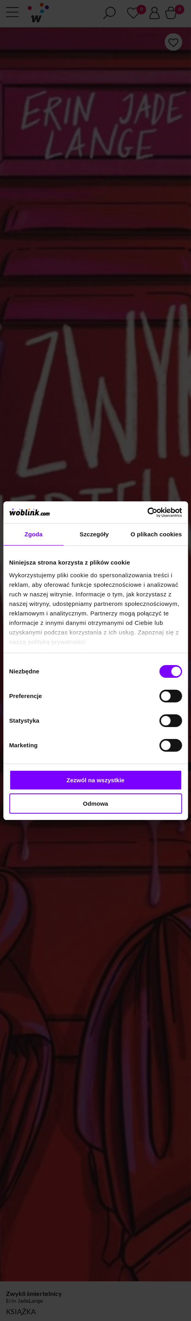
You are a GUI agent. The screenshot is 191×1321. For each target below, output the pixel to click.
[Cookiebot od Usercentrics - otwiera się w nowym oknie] (147, 512)
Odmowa (95, 803)
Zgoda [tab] (34, 534)
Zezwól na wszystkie (96, 780)
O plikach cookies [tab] (156, 534)
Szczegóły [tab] (94, 534)
